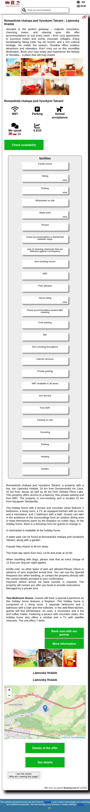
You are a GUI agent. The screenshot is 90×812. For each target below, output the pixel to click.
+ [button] (9, 690)
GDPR (80, 804)
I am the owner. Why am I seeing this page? (24, 775)
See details (45, 762)
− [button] (9, 695)
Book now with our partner (64, 633)
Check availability (24, 145)
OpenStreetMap (78, 737)
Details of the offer (45, 748)
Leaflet (64, 737)
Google (47, 802)
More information (64, 643)
